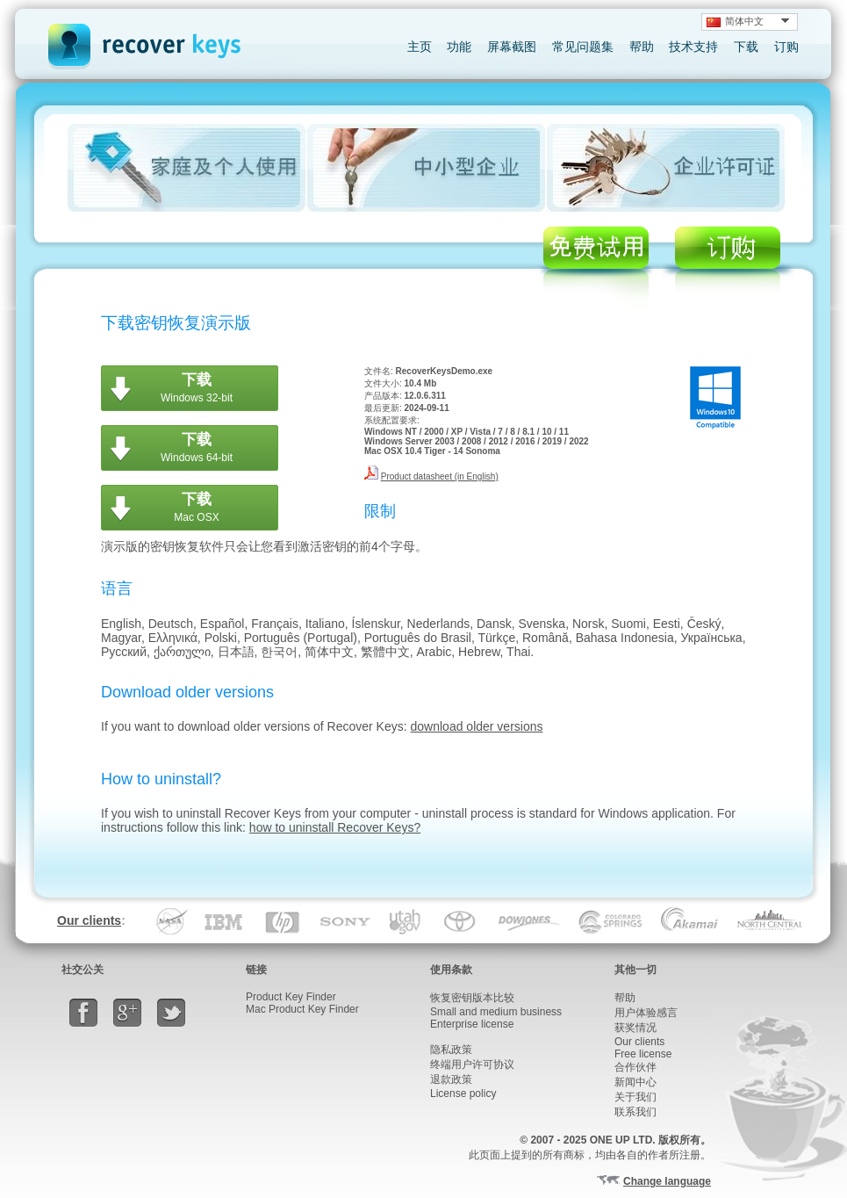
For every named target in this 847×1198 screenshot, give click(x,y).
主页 (419, 47)
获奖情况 (635, 1027)
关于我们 (635, 1097)
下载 (746, 47)
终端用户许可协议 (472, 1064)
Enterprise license (471, 1024)
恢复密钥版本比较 (472, 998)
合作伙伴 (635, 1067)
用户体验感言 (646, 1013)
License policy (463, 1093)
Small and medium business (496, 1012)
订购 (786, 47)
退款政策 (451, 1079)
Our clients (89, 920)
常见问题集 (583, 47)
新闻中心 (635, 1082)
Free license (642, 1054)
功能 (459, 47)
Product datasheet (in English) (440, 476)
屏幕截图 (511, 47)
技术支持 (693, 47)
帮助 (641, 47)
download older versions (477, 726)
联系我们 (635, 1112)
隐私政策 (451, 1049)
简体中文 (735, 21)
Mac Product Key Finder (302, 1009)
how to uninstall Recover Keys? (334, 827)
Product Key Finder (291, 997)
